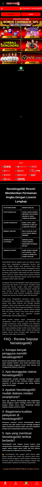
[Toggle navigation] (3, 3)
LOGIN (31, 14)
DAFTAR (10, 14)
